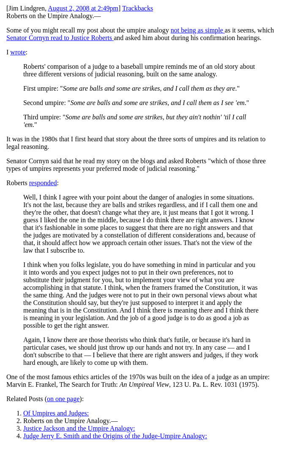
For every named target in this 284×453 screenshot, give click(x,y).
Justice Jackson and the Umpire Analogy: (79, 428)
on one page (63, 398)
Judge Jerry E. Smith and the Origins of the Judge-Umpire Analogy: (115, 436)
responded (43, 182)
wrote (17, 52)
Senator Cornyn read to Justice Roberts (60, 37)
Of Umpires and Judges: (56, 413)
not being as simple (198, 30)
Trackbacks (137, 8)
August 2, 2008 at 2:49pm (83, 8)
